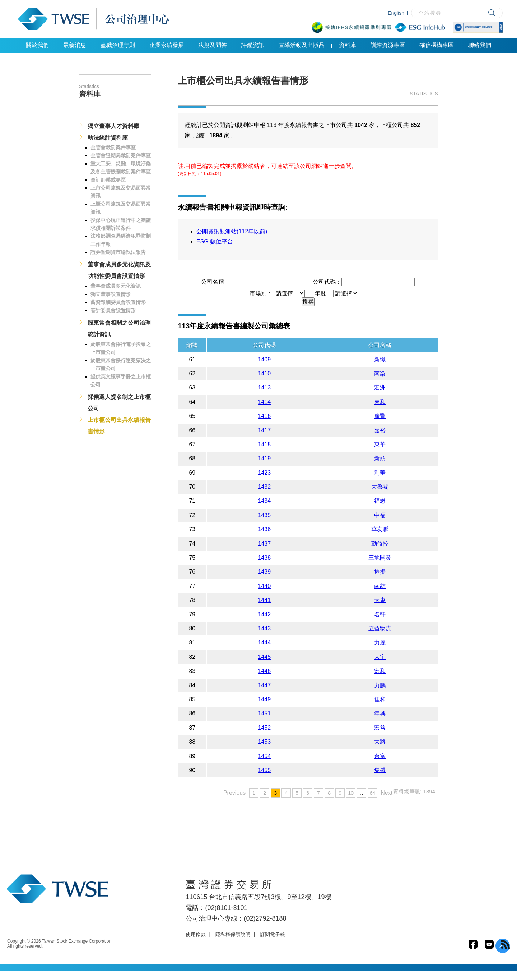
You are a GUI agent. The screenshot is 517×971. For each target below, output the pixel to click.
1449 (264, 699)
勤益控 (379, 544)
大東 (380, 600)
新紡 (380, 458)
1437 (264, 544)
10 (351, 793)
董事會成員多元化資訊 (115, 286)
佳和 (380, 699)
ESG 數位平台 (214, 241)
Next (386, 793)
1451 (264, 713)
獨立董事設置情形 (110, 294)
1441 (264, 600)
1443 (264, 628)
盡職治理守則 (118, 45)
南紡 (380, 586)
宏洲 (380, 387)
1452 (264, 728)
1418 (264, 444)
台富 (380, 756)
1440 (264, 586)
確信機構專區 (436, 45)
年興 (380, 713)
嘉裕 (380, 430)
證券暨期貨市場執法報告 (118, 252)
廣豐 (380, 416)
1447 (264, 685)
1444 (264, 642)
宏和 (380, 671)
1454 (264, 756)
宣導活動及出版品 (302, 45)
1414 (264, 402)
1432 (264, 487)
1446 (264, 671)
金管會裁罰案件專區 (113, 147)
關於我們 (37, 45)
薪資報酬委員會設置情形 (118, 302)
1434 (264, 501)
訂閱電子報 (272, 934)
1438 (264, 558)
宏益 (380, 728)
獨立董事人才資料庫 (113, 126)
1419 (264, 458)
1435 (264, 515)
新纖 (380, 359)
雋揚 (380, 572)
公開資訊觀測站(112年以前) (231, 231)
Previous (234, 793)
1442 (264, 614)
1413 (264, 387)
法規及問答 (212, 45)
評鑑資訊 (252, 45)
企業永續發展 (166, 45)
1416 (264, 416)
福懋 (380, 501)
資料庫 (347, 45)
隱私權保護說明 (233, 934)
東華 (380, 444)
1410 (264, 373)
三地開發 (379, 558)
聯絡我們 (479, 45)
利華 (380, 473)
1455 (264, 770)
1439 (264, 572)
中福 (380, 515)
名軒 (380, 614)
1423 (264, 473)
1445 (264, 657)
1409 (264, 359)
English (396, 13)
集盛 (380, 770)
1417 (264, 430)
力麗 (380, 642)
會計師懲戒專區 (108, 180)
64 (372, 793)
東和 (380, 402)
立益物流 (379, 628)
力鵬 (380, 685)
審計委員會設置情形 (113, 310)
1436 (264, 529)
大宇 (380, 657)
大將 (380, 742)
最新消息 (74, 45)
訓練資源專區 (388, 45)
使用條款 (196, 934)
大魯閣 (379, 487)
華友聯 (379, 529)
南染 (380, 373)
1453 (264, 742)
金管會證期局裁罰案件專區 (120, 155)
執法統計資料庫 (108, 138)
